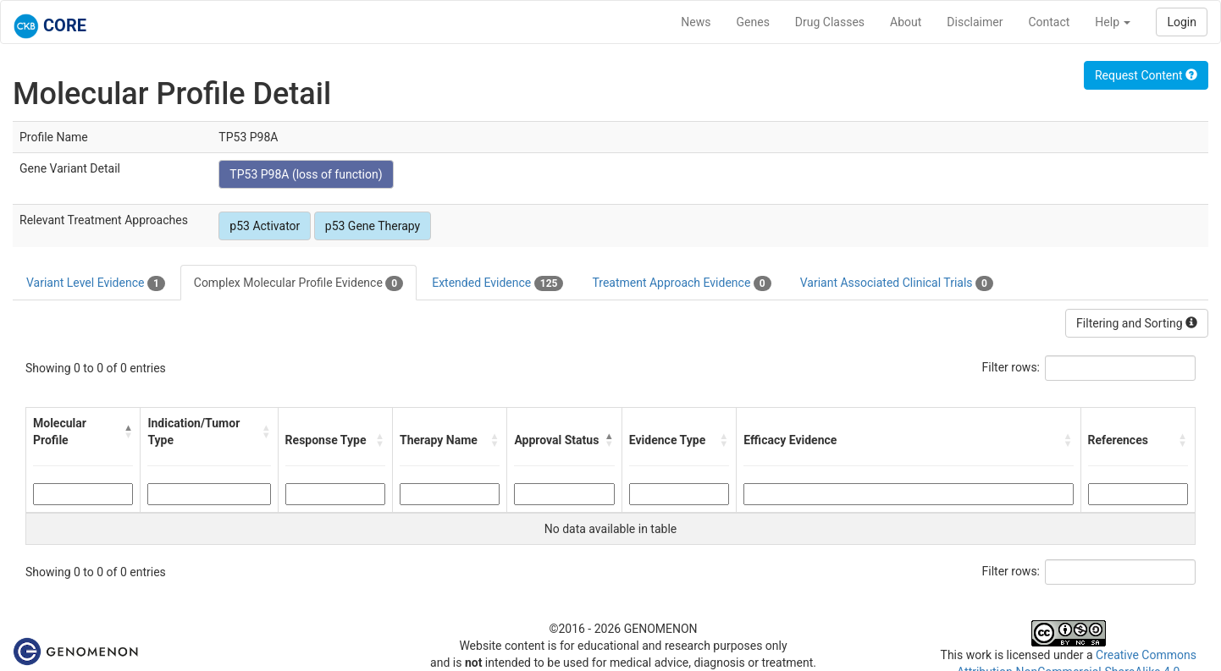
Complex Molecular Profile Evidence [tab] (298, 283)
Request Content (1146, 75)
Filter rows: (1011, 367)
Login (1181, 22)
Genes (753, 22)
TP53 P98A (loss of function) (305, 174)
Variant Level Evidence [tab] (95, 283)
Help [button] (1112, 22)
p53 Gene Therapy (372, 226)
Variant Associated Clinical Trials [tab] (896, 283)
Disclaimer (975, 22)
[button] (128, 431)
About (905, 22)
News (695, 22)
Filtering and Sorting (1136, 323)
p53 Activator (264, 226)
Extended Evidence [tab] (497, 283)
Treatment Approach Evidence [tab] (681, 283)
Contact (1048, 22)
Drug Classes (830, 22)
